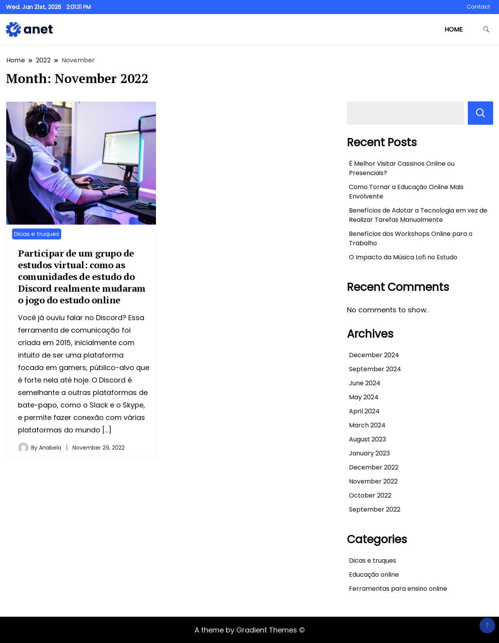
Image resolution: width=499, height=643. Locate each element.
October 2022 (370, 495)
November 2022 (373, 481)
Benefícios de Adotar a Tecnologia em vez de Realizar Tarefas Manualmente (418, 215)
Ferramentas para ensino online (398, 588)
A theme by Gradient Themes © (250, 630)
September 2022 (374, 509)
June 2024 (364, 383)
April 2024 (364, 411)
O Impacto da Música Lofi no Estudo (403, 257)
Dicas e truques (36, 234)
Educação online (374, 574)
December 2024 (374, 355)
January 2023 (369, 453)
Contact (478, 7)
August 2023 (367, 439)
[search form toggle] (486, 29)
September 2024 (375, 369)
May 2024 (364, 397)
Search (480, 113)
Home (453, 29)
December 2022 (373, 467)
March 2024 (367, 425)
